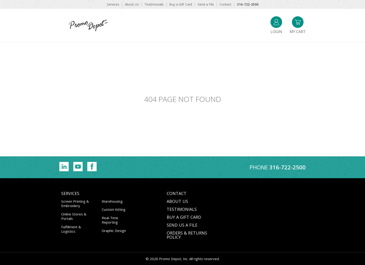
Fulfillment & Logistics (71, 229)
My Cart (298, 25)
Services (70, 193)
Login (276, 25)
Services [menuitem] (113, 4)
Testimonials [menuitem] (154, 4)
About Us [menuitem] (132, 4)
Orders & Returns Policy (187, 235)
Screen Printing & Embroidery (75, 203)
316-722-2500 (287, 167)
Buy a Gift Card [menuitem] (180, 4)
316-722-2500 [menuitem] (247, 4)
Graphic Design (114, 230)
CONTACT (176, 193)
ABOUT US (177, 201)
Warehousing (112, 201)
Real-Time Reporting (110, 220)
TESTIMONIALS (182, 209)
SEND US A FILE (182, 225)
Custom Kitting (113, 209)
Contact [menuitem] (225, 4)
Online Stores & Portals (73, 216)
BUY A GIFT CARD (184, 217)
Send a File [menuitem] (206, 4)
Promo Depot (88, 25)
